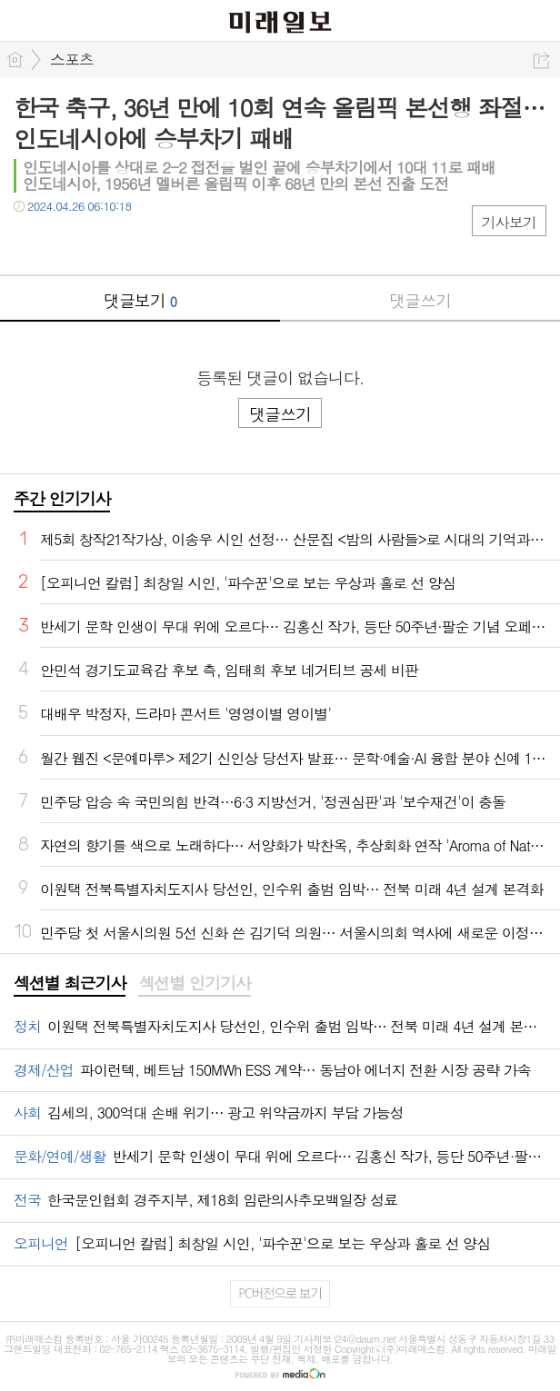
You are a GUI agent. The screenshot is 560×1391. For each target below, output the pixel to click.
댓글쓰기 (420, 300)
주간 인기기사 (62, 498)
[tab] (69, 984)
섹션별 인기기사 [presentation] (194, 983)
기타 (139, 243)
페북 (29, 243)
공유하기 (541, 60)
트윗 (66, 243)
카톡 (102, 243)
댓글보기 (140, 300)
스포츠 (72, 59)
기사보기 (509, 222)
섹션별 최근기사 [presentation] (69, 983)
